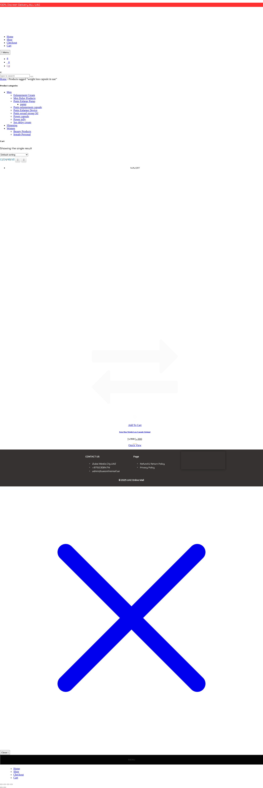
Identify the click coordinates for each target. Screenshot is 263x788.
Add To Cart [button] (134, 425)
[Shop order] (14, 154)
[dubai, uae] (203, 460)
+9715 (95, 467)
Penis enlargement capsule (27, 107)
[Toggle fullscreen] (4, 784)
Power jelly (19, 119)
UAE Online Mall (135, 480)
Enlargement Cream (24, 95)
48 (8, 159)
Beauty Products (22, 131)
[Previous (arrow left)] (1, 787)
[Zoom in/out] (1, 784)
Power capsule (21, 116)
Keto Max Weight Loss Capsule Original (134, 432)
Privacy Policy (147, 467)
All (12, 159)
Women (11, 128)
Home (10, 36)
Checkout (12, 42)
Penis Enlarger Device (25, 110)
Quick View (134, 445)
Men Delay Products (24, 98)
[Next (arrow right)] (4, 787)
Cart (9, 45)
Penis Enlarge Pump (24, 101)
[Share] (8, 784)
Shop (9, 39)
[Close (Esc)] (11, 784)
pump (23, 104)
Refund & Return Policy (152, 464)
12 (1, 159)
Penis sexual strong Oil (25, 113)
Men (9, 92)
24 (5, 159)
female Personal (22, 134)
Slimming (12, 125)
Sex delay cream (22, 122)
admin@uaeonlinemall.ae (106, 471)
